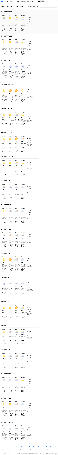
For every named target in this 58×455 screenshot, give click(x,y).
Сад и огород (37, 448)
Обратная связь (41, 453)
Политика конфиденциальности (22, 453)
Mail (1, 453)
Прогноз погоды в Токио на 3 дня (12, 446)
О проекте (55, 454)
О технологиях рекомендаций (33, 453)
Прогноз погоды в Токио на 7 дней (45, 446)
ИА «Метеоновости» (53, 453)
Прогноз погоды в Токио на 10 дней (16, 448)
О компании (5, 453)
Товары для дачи (46, 448)
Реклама (10, 453)
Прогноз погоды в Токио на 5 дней (28, 446)
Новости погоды (29, 448)
